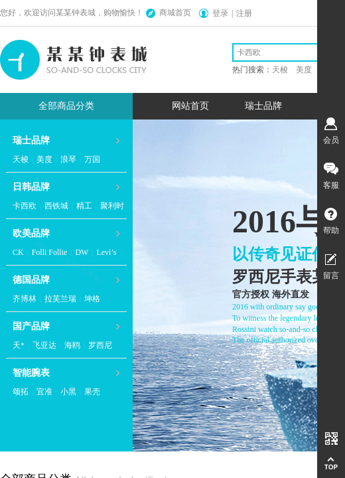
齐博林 (24, 298)
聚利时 (112, 205)
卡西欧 (24, 205)
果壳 (92, 391)
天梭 (21, 159)
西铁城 (56, 205)
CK (18, 252)
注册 (244, 13)
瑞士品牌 (263, 106)
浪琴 (68, 159)
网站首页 (190, 106)
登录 (220, 13)
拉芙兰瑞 (60, 298)
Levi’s (106, 252)
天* (19, 345)
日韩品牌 (31, 187)
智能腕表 (31, 373)
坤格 (92, 298)
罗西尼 (100, 345)
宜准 (44, 391)
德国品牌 (31, 280)
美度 (44, 159)
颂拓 (21, 391)
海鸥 (72, 345)
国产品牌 (31, 326)
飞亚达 (44, 345)
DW (81, 252)
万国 (92, 159)
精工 (84, 205)
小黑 (68, 391)
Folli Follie (50, 252)
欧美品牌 (31, 233)
